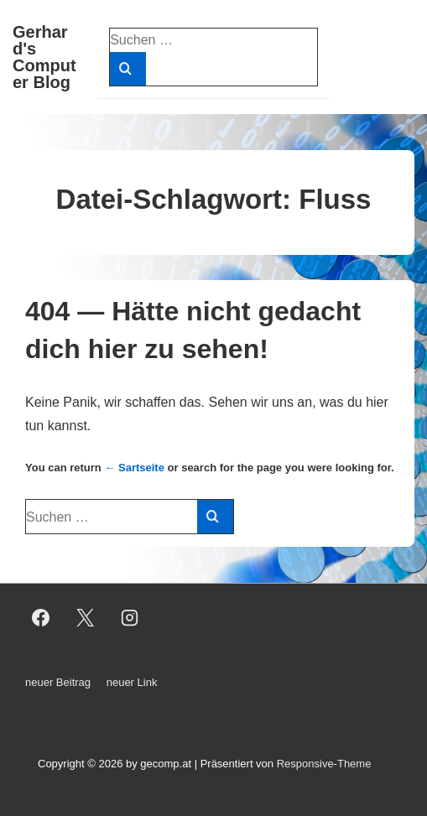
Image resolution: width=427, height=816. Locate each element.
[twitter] (86, 618)
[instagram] (130, 618)
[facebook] (41, 618)
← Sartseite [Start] (134, 467)
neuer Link (132, 682)
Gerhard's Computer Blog (44, 57)
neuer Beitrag (58, 682)
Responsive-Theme (324, 763)
